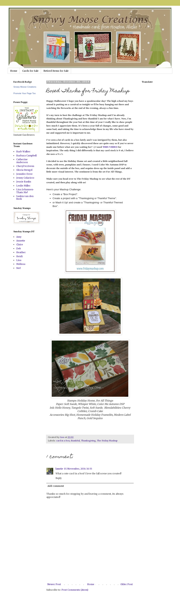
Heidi (19, 256)
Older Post (126, 584)
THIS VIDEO (109, 146)
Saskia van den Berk (25, 197)
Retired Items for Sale (56, 70)
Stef (18, 268)
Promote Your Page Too (24, 93)
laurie (59, 468)
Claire (19, 244)
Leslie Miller (23, 185)
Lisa (18, 260)
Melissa (20, 264)
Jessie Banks (23, 181)
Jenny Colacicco (25, 177)
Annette (20, 240)
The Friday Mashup (107, 440)
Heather (21, 252)
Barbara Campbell (26, 155)
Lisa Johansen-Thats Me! (25, 191)
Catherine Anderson (22, 160)
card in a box (63, 440)
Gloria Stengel (24, 169)
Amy (18, 236)
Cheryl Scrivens (25, 166)
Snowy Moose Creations (24, 87)
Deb (18, 248)
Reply (59, 478)
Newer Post (54, 584)
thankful (75, 440)
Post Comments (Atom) (74, 589)
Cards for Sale (30, 70)
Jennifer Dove (24, 173)
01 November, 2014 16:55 (78, 468)
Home (13, 70)
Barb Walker (23, 151)
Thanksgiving (88, 440)
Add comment (55, 485)
